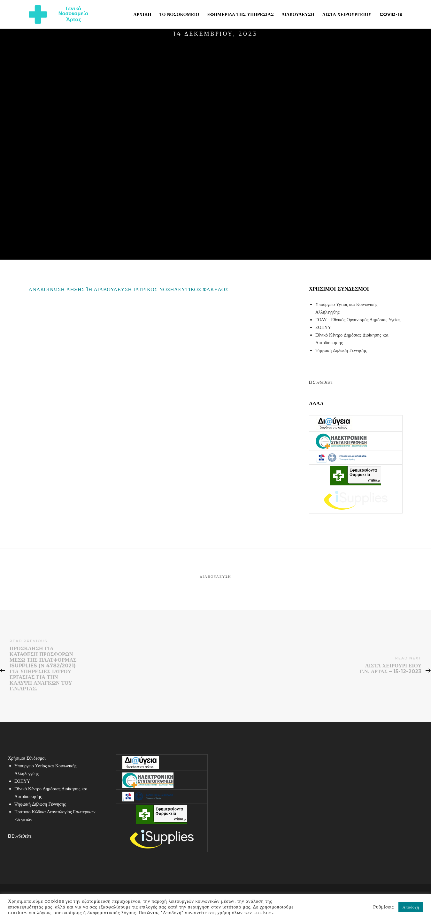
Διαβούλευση (215, 576)
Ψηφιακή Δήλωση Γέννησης (341, 350)
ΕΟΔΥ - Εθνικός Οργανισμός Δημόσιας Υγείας (357, 320)
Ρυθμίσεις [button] (383, 907)
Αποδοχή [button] (410, 906)
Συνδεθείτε (321, 382)
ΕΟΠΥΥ (323, 327)
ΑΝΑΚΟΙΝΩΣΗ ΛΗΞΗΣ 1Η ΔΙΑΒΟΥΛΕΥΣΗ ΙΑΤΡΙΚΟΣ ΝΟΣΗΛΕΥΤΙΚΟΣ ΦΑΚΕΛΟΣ (129, 289)
